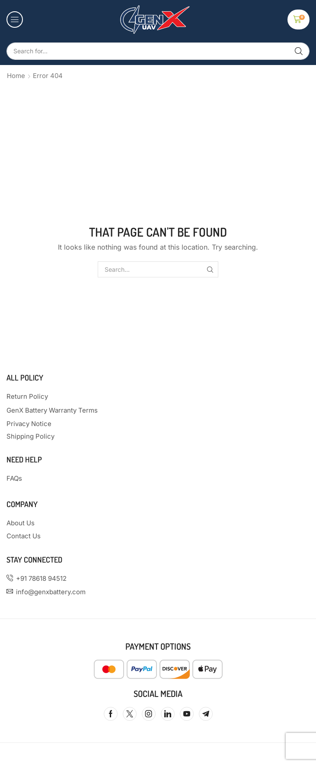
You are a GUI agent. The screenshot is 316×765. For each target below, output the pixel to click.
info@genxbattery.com (51, 592)
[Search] (298, 51)
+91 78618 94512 (41, 578)
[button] (14, 19)
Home (16, 76)
